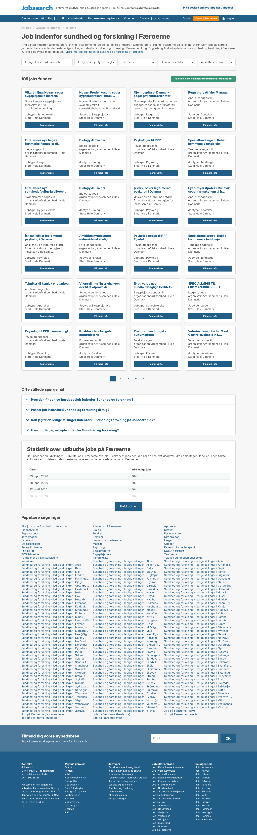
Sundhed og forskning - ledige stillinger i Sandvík (125, 662)
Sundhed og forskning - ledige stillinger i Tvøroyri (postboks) (203, 696)
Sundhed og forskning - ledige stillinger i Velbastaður (127, 704)
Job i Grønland (160, 826)
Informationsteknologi (120, 774)
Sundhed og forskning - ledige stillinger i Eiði (50, 571)
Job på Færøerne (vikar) (109, 717)
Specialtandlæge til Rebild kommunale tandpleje (207, 141)
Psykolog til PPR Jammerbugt (46, 331)
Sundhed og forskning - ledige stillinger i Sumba (124, 679)
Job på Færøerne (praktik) (181, 714)
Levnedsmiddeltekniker (108, 540)
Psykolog (99, 547)
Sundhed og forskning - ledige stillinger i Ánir (193, 561)
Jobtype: (30, 114)
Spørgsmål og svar (75, 791)
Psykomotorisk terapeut (179, 547)
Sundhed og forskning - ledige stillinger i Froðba (52, 575)
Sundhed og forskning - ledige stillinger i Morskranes (55, 630)
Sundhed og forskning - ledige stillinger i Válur (194, 700)
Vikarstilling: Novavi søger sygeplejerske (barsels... (44, 94)
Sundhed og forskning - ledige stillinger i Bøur (51, 568)
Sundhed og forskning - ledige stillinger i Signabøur (54, 665)
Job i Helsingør (203, 812)
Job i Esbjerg (202, 781)
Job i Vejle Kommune (163, 770)
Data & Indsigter (74, 788)
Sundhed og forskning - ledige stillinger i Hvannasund (56, 603)
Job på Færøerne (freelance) (111, 714)
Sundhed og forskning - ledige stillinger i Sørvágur (54, 690)
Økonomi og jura (117, 795)
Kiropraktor (171, 537)
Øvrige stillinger (117, 798)
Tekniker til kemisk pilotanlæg (47, 283)
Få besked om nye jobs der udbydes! (209, 7)
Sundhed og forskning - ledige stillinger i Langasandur (128, 620)
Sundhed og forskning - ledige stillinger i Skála (123, 665)
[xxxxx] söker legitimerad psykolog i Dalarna (152, 189)
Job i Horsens (203, 815)
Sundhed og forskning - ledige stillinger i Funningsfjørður (58, 578)
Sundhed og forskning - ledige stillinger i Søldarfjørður (199, 686)
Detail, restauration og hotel (124, 767)
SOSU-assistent (174, 550)
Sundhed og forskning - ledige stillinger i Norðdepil (126, 637)
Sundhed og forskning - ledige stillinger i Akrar (123, 561)
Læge (168, 540)
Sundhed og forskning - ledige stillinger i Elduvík (124, 571)
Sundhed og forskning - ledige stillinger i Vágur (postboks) (131, 700)
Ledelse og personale (120, 784)
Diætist (168, 530)
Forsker (97, 533)
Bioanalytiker (29, 530)
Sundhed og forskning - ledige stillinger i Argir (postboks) (130, 564)
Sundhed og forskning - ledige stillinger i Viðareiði (125, 707)
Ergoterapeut (29, 533)
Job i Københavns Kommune (168, 767)
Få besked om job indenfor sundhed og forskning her (203, 78)
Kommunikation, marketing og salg (127, 777)
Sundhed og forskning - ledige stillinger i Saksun (52, 655)
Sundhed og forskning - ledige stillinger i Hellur (52, 592)
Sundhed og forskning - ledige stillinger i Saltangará (126, 655)
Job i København (204, 767)
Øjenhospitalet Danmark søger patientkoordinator (152, 94)
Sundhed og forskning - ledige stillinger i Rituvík (124, 651)
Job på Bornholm (161, 805)
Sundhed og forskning (47, 27)
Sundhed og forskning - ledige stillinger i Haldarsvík (55, 589)
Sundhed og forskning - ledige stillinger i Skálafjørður (198, 665)
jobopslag (98, 8)
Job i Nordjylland (161, 808)
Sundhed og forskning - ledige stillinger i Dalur (123, 568)
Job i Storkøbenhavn (163, 784)
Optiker (169, 543)
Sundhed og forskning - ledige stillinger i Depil (194, 568)
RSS (67, 812)
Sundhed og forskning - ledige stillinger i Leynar (52, 624)
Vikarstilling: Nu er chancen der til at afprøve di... (99, 285)
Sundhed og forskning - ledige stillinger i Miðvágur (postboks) (133, 627)
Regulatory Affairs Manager (208, 92)
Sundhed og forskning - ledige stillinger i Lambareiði (55, 620)
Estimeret (62, 8)
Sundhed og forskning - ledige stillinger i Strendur (125, 676)
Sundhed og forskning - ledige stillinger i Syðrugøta (126, 686)
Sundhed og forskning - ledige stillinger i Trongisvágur (199, 693)
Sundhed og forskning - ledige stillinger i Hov (50, 596)
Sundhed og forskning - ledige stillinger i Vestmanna (198, 704)
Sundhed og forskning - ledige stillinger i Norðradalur (56, 641)
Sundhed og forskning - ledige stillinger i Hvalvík (195, 599)
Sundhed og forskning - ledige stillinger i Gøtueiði (125, 585)
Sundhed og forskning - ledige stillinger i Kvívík (123, 617)
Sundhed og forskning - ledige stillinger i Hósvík (195, 592)
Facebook (23, 806)
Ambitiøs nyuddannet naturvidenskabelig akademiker (95, 239)
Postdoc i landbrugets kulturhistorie (95, 332)
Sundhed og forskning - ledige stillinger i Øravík (124, 710)
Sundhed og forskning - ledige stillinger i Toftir (194, 690)
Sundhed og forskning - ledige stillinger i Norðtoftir (54, 644)
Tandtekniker (101, 557)
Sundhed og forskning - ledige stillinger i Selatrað (196, 662)
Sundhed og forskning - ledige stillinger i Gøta (194, 582)
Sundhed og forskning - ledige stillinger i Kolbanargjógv (57, 613)
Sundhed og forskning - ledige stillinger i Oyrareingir (127, 648)
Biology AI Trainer (92, 140)
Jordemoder (29, 537)
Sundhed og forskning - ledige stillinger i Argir (51, 564)
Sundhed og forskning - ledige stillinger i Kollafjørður (127, 613)
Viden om (130, 18)
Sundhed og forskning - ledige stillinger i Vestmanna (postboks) (62, 707)
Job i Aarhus (202, 770)
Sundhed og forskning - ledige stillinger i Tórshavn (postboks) (133, 693)
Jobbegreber (72, 795)
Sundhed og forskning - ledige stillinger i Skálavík (53, 669)
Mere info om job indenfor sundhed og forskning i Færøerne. (104, 51)
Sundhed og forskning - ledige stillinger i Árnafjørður (198, 564)
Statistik (69, 798)
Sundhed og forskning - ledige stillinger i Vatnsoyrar (55, 704)
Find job (53, 18)
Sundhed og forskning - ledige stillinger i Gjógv (52, 582)
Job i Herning (202, 805)
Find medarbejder (73, 18)
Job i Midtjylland (161, 819)
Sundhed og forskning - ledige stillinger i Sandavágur (127, 658)
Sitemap (69, 808)
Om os (68, 767)
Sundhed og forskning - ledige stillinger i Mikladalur (197, 627)
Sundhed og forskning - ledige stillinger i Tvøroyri (125, 696)
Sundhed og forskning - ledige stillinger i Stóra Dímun (56, 676)
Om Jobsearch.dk (33, 18)
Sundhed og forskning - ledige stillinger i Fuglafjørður (127, 575)
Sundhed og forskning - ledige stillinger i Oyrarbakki (198, 644)
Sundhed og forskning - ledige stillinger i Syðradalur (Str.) (58, 686)
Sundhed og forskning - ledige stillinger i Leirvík (195, 620)
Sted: (28, 117)
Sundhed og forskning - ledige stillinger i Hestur (124, 592)
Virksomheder (72, 802)
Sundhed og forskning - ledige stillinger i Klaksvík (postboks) (203, 609)
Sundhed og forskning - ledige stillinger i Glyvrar (124, 582)
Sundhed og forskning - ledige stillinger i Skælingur (197, 672)
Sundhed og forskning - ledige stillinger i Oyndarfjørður (128, 644)
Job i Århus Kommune (164, 774)
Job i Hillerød (202, 802)
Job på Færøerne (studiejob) (40, 717)
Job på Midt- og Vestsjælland (168, 791)
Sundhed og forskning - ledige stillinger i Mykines (196, 630)
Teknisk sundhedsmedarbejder (183, 557)
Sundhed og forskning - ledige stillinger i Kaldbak (53, 606)
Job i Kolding (202, 788)
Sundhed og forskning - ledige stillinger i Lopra (194, 624)
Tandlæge (170, 554)
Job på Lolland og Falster (166, 798)
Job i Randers (203, 784)
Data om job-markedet (154, 18)
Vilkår (68, 774)
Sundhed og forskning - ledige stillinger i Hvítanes (125, 603)
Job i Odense (202, 774)
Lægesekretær (30, 543)
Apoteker (170, 526)
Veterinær (27, 561)
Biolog (97, 530)
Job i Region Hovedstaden (167, 777)
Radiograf (27, 550)
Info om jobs (72, 805)
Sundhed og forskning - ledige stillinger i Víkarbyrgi (197, 707)
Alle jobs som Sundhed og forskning (44, 526)
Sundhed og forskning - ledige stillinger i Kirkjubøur (55, 609)
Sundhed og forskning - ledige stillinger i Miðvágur (54, 627)
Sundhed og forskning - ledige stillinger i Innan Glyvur (199, 603)
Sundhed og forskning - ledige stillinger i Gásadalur (197, 578)
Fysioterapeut (173, 533)
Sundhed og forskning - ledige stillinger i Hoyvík (124, 596)
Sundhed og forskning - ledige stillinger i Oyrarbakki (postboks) (62, 648)
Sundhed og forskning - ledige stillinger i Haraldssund (128, 589)
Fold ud (126, 506)
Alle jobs (26, 27)
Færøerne (70, 28)
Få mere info (47, 125)
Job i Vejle (201, 795)
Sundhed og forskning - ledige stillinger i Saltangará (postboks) (205, 655)
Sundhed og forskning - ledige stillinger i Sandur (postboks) (60, 662)
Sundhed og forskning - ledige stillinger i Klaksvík (125, 609)
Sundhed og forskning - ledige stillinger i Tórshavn (54, 693)
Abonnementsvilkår (76, 777)
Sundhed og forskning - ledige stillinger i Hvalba (124, 599)
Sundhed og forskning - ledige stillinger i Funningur (126, 578)
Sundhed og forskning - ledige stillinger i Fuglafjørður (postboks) (206, 575)
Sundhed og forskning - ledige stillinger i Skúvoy (124, 672)
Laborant (27, 540)
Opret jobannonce (206, 18)
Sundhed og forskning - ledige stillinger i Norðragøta (127, 641)
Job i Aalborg (203, 777)
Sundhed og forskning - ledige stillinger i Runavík (196, 651)
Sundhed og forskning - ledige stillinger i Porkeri (52, 651)
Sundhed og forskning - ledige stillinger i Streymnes (197, 676)
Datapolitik (71, 781)
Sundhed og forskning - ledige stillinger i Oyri (193, 648)
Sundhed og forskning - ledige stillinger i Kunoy (52, 617)
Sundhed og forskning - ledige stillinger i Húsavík (53, 599)
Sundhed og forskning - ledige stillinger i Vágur (52, 700)
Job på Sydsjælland (163, 795)
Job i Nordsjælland (162, 788)
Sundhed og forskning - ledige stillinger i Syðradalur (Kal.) (202, 683)
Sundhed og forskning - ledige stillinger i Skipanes (196, 669)
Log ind (231, 18)
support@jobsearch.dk (34, 774)
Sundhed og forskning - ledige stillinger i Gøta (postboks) (58, 585)
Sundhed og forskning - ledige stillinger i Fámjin (195, 571)
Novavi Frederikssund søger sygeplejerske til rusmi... (99, 94)
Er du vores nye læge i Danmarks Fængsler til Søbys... (41, 143)
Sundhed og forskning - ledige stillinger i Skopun (53, 672)
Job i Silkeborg (203, 791)
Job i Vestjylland (161, 815)
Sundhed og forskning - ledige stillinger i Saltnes (52, 658)
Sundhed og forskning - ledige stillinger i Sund (194, 679)
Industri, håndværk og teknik (124, 770)
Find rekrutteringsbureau (104, 18)
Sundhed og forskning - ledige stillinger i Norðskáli (197, 641)
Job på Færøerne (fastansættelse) (43, 714)
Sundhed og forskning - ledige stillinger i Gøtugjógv (197, 585)
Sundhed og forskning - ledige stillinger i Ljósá (123, 624)
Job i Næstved (203, 819)
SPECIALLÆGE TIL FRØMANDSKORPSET (204, 285)
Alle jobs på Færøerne (107, 526)
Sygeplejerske (102, 554)
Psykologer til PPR (147, 140)
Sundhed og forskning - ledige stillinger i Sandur (195, 658)
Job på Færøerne (161, 829)
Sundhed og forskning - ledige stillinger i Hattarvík (196, 589)
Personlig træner (32, 547)
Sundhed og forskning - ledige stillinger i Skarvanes (126, 669)
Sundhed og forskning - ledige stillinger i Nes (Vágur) (56, 634)
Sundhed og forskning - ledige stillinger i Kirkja (194, 606)
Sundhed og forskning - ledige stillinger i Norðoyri (196, 637)
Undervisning (115, 791)
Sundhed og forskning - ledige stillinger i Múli (122, 630)
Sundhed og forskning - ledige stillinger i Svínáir (52, 683)
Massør (97, 543)
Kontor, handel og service (122, 781)
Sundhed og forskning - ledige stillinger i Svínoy (124, 683)
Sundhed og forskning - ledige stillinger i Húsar (194, 596)
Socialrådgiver (102, 550)
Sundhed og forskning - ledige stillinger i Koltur (194, 613)
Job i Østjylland (160, 812)
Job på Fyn (158, 802)
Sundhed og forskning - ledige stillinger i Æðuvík (53, 710)
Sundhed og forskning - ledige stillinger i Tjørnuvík (125, 690)
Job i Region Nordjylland (166, 781)
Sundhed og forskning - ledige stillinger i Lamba (195, 617)
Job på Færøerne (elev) (179, 710)
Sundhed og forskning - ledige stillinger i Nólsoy (52, 637)
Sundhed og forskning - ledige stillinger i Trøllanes (54, 696)
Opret (186, 18)
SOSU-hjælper (30, 554)
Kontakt (69, 770)
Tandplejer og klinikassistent (39, 557)
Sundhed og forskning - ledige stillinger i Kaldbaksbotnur (130, 606)
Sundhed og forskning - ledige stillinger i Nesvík (195, 634)
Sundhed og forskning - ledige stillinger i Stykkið (52, 679)
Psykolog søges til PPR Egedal (150, 237)
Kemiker (98, 537)
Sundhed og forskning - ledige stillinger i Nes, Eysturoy (128, 634)
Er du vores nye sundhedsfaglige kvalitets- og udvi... (47, 191)
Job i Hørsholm (203, 808)
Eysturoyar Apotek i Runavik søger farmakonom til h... (209, 189)
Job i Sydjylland (161, 822)
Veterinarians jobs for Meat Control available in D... (208, 332)
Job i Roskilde (203, 798)
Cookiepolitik (72, 784)
